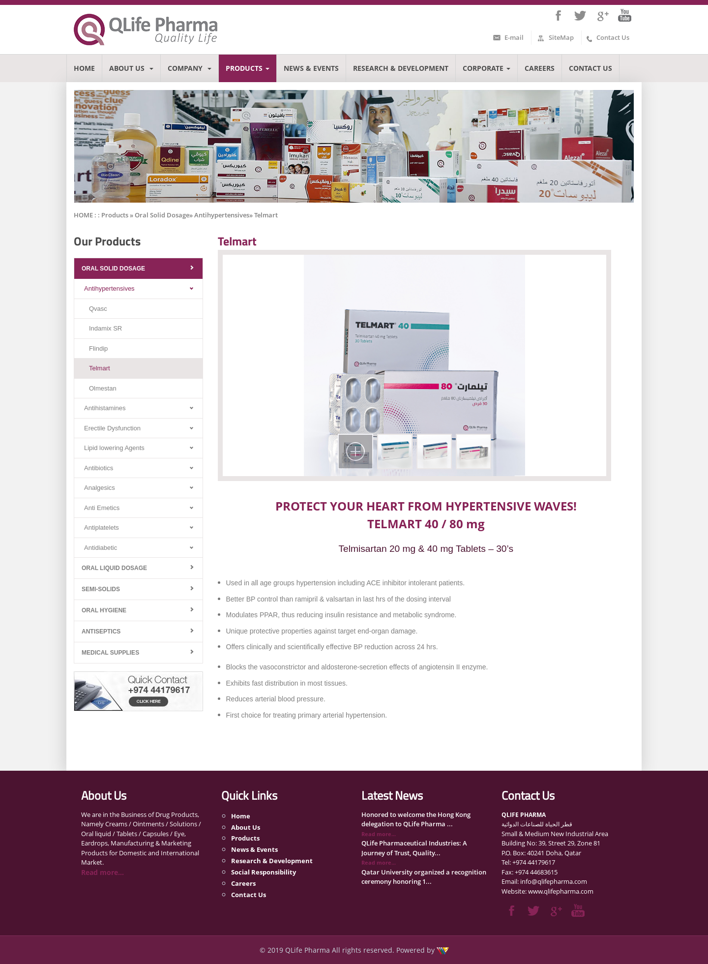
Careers (540, 68)
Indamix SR (105, 328)
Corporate (486, 68)
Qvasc (98, 308)
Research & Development (400, 68)
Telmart (99, 368)
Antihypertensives (109, 288)
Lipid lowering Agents (114, 448)
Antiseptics (101, 631)
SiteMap (561, 37)
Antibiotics (98, 468)
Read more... (102, 872)
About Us (131, 68)
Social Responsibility (263, 872)
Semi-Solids (101, 589)
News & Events (311, 68)
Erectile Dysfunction (112, 428)
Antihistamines (105, 408)
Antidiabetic (100, 547)
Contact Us (612, 37)
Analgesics (99, 487)
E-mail (514, 37)
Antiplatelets (101, 527)
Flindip (98, 348)
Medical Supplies (110, 652)
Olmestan (103, 388)
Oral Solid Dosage (113, 268)
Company (189, 68)
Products (247, 68)
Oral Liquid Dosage (114, 568)
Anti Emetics (101, 508)
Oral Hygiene (104, 610)
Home (84, 68)
